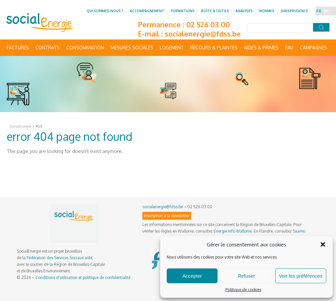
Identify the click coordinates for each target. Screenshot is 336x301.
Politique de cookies (243, 289)
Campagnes (313, 47)
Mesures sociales (132, 47)
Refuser (246, 276)
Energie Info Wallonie (233, 231)
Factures (18, 47)
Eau (289, 47)
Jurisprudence (294, 11)
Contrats (47, 47)
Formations (183, 11)
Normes (266, 11)
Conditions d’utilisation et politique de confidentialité (82, 277)
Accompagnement (147, 11)
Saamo (299, 231)
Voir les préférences (301, 276)
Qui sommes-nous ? (105, 11)
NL (326, 11)
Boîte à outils (215, 11)
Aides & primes (261, 47)
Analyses (244, 11)
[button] (323, 244)
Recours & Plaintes (214, 47)
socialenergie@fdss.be (203, 33)
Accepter (192, 276)
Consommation (85, 47)
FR (318, 11)
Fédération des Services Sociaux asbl (59, 257)
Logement (172, 47)
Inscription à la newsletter (166, 215)
